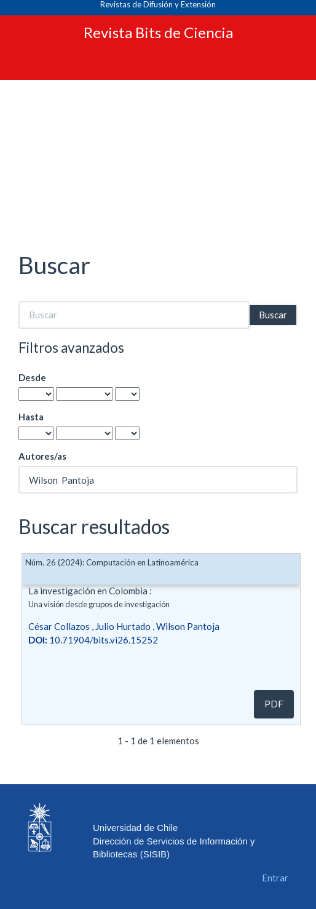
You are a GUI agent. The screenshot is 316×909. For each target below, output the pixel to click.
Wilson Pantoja (187, 626)
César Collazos (59, 626)
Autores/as (42, 456)
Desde (32, 377)
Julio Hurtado (123, 626)
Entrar (275, 877)
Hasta (31, 416)
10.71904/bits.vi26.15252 (93, 639)
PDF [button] (273, 703)
